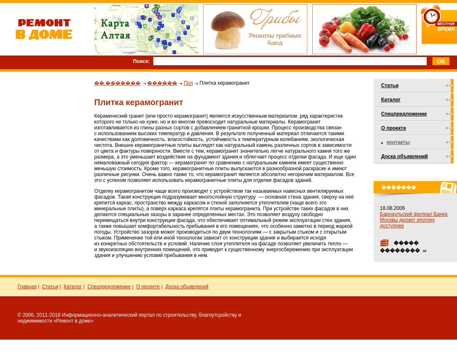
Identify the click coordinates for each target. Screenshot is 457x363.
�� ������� (117, 83)
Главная (27, 287)
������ (162, 83)
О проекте (393, 128)
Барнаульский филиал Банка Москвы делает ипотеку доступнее (413, 220)
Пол (188, 83)
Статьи (390, 85)
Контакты (398, 142)
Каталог (391, 100)
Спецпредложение (404, 114)
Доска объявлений (404, 156)
